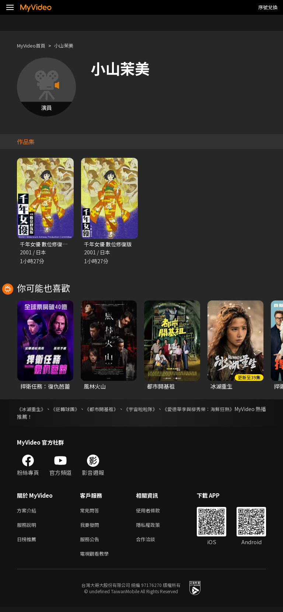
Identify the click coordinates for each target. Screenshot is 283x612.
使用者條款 (154, 511)
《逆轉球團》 (72, 409)
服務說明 (28, 527)
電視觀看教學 (96, 558)
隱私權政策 (154, 527)
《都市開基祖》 (116, 409)
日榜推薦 (28, 542)
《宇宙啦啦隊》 (161, 409)
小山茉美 (70, 45)
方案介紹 (28, 511)
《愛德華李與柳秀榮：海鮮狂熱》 (227, 409)
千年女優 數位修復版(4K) (50, 244)
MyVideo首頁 (33, 45)
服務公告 (91, 542)
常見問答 (91, 511)
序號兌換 (267, 7)
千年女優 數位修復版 (109, 244)
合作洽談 (151, 542)
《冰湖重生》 (32, 409)
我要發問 (91, 527)
